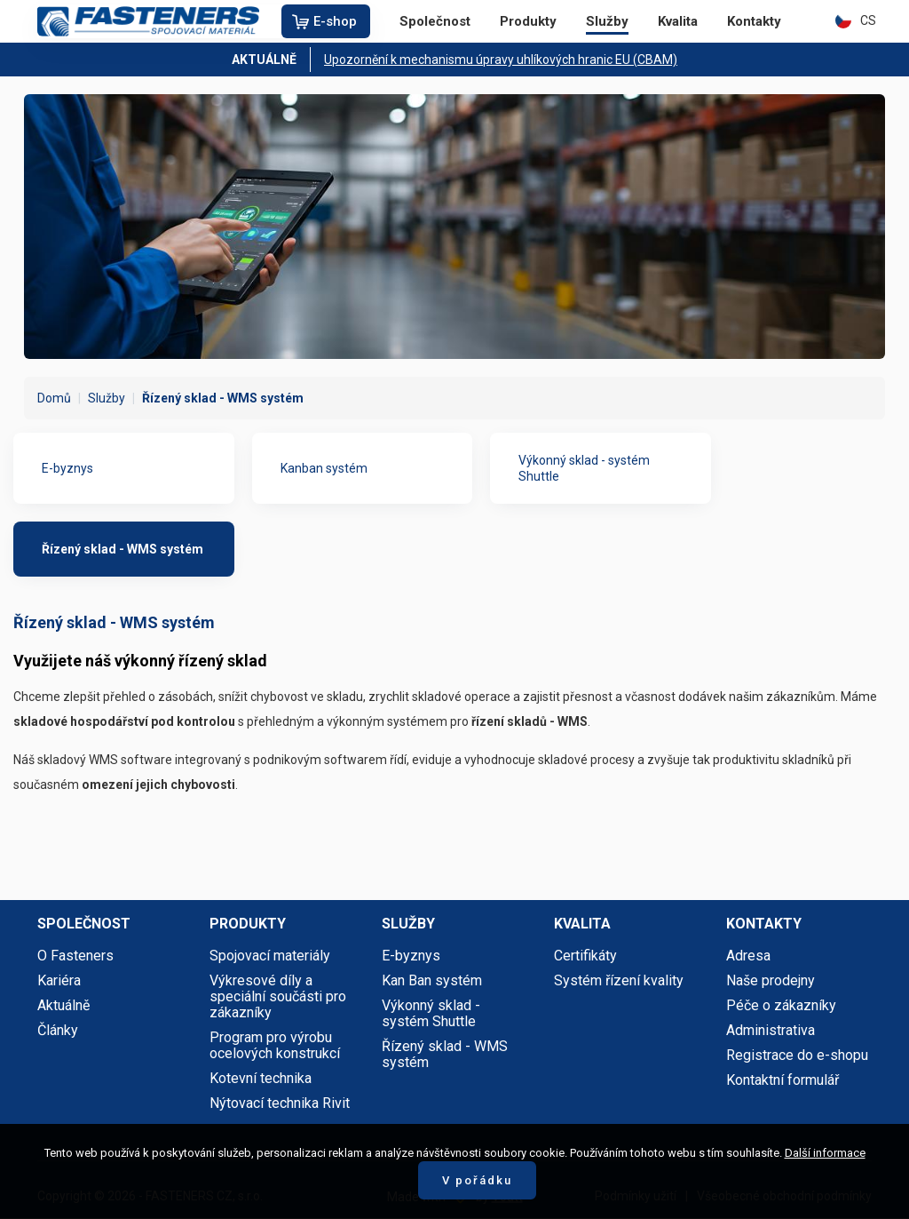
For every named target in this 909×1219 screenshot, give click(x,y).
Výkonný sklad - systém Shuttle (584, 468)
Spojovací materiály (269, 955)
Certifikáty (585, 955)
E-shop (335, 21)
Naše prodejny (770, 980)
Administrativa (770, 1030)
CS (855, 20)
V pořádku (477, 1180)
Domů (54, 398)
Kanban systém (324, 468)
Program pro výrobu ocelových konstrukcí (274, 1045)
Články (57, 1030)
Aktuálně (63, 1005)
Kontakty (754, 21)
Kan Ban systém (432, 980)
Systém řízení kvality (619, 980)
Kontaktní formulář (782, 1080)
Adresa (748, 955)
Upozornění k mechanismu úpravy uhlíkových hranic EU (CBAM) (500, 59)
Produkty (528, 21)
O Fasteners (75, 955)
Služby (607, 21)
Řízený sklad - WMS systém (122, 549)
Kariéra (59, 980)
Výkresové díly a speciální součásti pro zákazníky (277, 996)
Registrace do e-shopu (797, 1055)
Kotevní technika (260, 1078)
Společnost (434, 21)
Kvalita (678, 21)
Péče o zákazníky (781, 1005)
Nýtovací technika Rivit (279, 1103)
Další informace (825, 1152)
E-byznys (67, 468)
